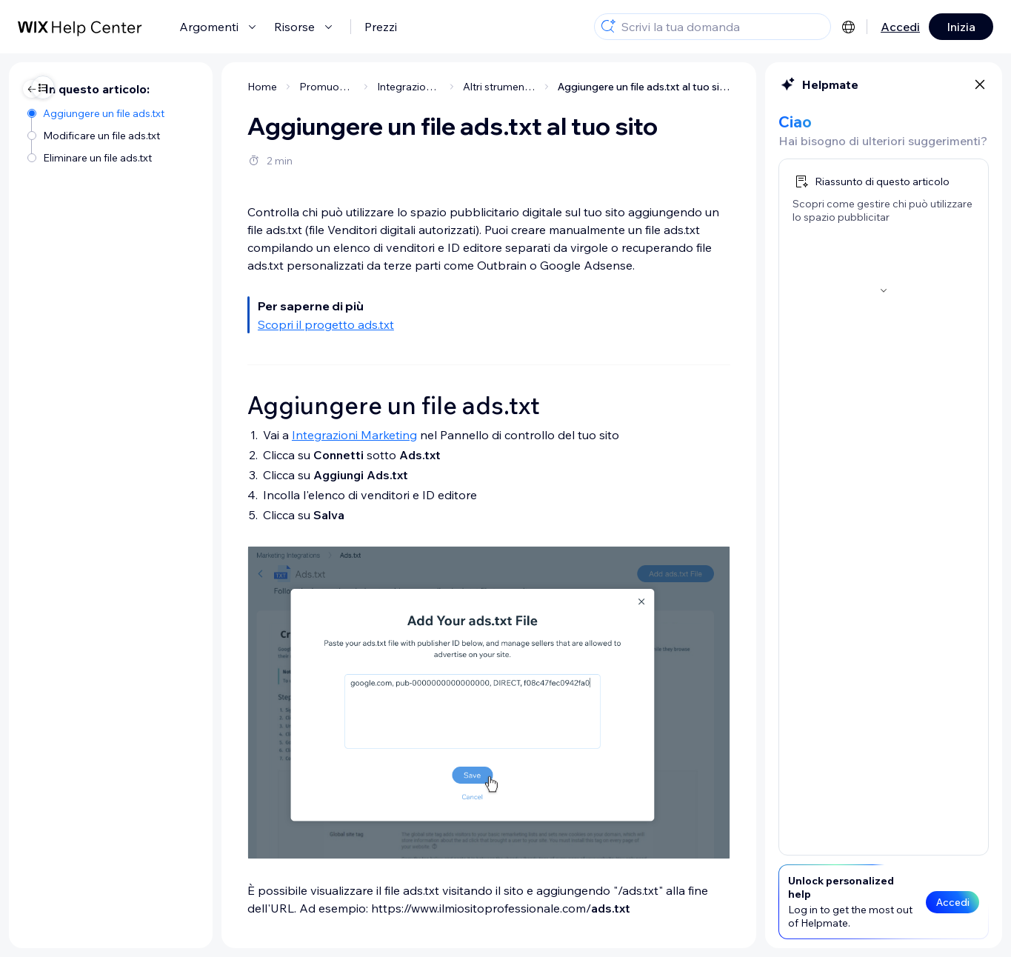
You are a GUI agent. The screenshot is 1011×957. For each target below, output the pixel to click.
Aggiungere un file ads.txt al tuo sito (538, 86)
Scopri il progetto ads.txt (220, 324)
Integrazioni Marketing (248, 434)
